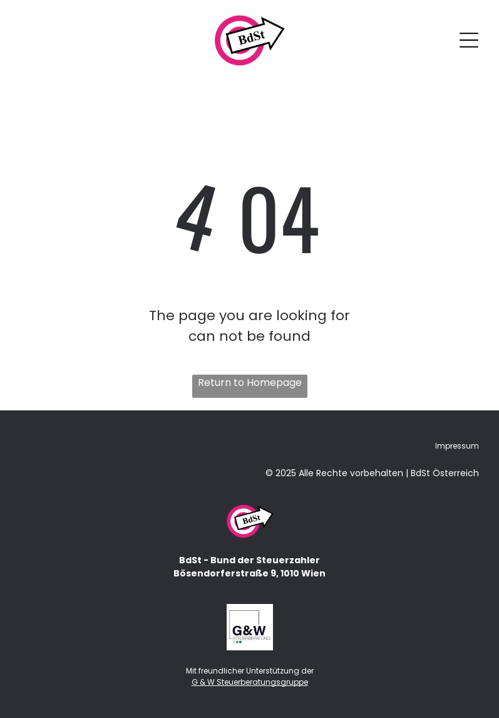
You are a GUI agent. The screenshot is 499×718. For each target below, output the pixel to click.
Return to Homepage (250, 382)
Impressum (457, 445)
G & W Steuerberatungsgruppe (250, 682)
